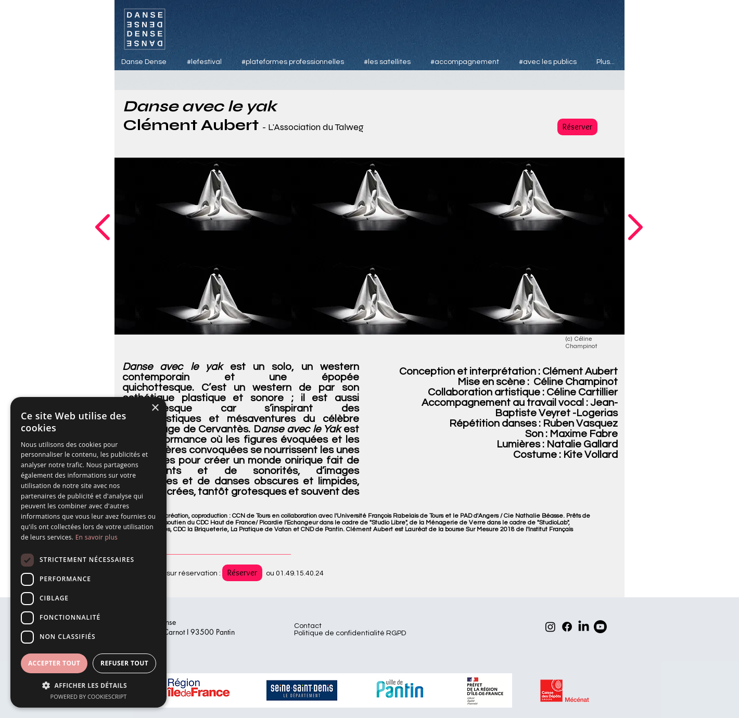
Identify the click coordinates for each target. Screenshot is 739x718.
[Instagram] (550, 626)
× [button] (155, 408)
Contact (308, 626)
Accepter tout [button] (54, 663)
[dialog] (88, 552)
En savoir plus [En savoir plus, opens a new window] (96, 537)
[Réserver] (577, 127)
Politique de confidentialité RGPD (350, 633)
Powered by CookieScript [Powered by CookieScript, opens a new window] (88, 696)
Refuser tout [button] (124, 663)
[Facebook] (567, 626)
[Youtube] (600, 626)
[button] (88, 685)
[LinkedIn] (583, 626)
